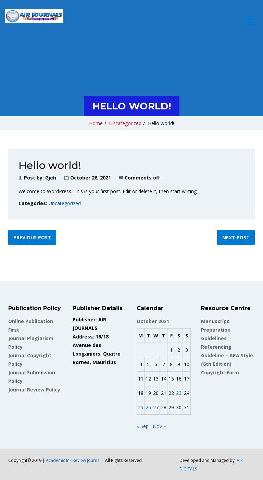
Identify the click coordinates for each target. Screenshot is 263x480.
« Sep (143, 426)
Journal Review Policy (34, 389)
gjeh (50, 177)
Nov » (159, 426)
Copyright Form (220, 372)
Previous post (32, 237)
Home (96, 123)
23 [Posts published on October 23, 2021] (178, 393)
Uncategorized (125, 123)
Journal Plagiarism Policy (30, 342)
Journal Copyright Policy (29, 359)
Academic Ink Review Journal (73, 460)
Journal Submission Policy (31, 376)
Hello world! (161, 123)
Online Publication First (30, 325)
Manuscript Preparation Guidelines (215, 330)
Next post (236, 237)
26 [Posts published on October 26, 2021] (148, 407)
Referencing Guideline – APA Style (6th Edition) (227, 355)
